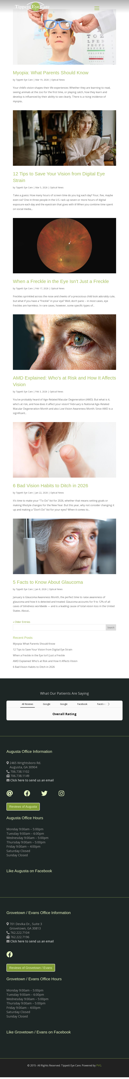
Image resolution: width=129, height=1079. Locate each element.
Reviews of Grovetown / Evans (32, 969)
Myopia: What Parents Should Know (50, 72)
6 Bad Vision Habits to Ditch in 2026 (50, 485)
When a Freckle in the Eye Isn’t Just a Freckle (61, 281)
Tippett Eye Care (24, 79)
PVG (98, 1067)
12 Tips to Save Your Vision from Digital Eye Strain (42, 649)
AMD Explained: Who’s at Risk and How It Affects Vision (45, 661)
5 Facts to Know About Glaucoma (48, 582)
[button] (6, 723)
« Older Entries (21, 622)
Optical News (58, 79)
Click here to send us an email (32, 780)
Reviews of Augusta (24, 807)
